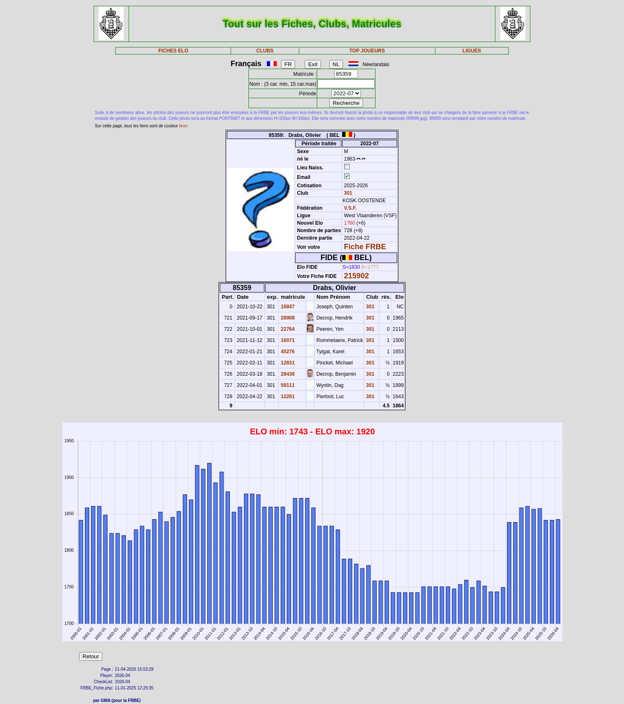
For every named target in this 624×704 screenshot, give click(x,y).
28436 (287, 374)
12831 (287, 363)
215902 (356, 276)
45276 (287, 351)
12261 (287, 396)
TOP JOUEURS (367, 51)
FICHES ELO (173, 51)
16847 (287, 307)
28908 (287, 318)
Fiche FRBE (365, 247)
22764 (287, 329)
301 (347, 193)
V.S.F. (350, 208)
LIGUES (471, 51)
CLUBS (264, 51)
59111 (287, 385)
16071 (287, 340)
